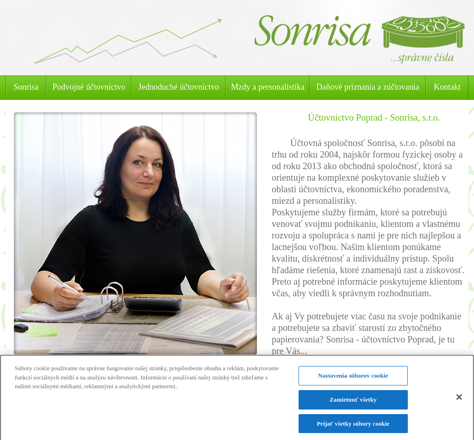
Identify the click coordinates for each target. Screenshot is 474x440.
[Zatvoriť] (459, 401)
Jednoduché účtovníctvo (178, 87)
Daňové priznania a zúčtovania (367, 87)
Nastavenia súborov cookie (353, 378)
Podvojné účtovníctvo (88, 87)
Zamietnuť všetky (353, 402)
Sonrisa (25, 87)
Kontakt (447, 87)
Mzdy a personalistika (268, 87)
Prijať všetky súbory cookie (353, 426)
